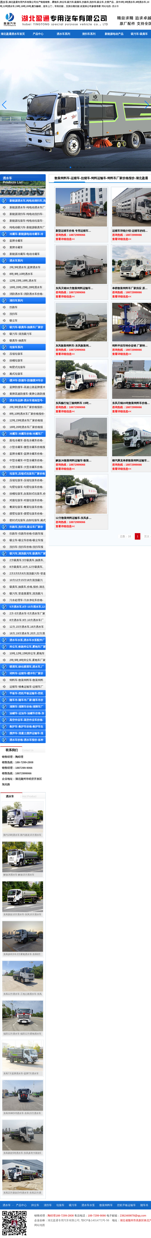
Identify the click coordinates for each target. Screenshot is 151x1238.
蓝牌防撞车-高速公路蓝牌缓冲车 (22, 388)
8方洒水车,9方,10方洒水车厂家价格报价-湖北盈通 (22, 621)
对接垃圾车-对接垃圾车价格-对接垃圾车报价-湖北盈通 (21, 501)
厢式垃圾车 (16, 373)
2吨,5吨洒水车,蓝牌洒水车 (25, 267)
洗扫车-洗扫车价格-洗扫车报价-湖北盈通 (21, 547)
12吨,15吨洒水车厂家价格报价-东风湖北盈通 (21, 421)
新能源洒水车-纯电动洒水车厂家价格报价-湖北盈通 (22, 208)
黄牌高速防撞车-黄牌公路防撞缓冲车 (22, 394)
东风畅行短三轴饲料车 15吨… (73, 403)
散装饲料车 (106, 1205)
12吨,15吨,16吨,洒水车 (23, 280)
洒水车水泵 (88, 1205)
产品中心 (38, 33)
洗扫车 (14, 313)
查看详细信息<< (65, 239)
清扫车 (48, 1205)
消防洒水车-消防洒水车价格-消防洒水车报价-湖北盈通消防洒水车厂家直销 (22, 294)
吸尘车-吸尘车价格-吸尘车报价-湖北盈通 (21, 541)
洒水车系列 (63, 33)
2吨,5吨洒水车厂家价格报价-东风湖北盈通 (21, 408)
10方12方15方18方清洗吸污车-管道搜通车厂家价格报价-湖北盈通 (22, 581)
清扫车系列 (88, 33)
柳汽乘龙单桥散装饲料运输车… (130, 460)
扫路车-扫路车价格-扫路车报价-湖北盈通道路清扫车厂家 (21, 534)
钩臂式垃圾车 (18, 367)
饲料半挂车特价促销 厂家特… (130, 345)
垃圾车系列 (16, 347)
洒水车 (115, 6)
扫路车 (14, 307)
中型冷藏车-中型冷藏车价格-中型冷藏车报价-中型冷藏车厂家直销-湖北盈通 (22, 461)
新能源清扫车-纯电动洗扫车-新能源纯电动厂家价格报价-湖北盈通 (22, 214)
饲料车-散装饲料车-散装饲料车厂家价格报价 (21, 680)
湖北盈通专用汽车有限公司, (64, 1220)
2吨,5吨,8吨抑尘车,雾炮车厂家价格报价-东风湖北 (23, 660)
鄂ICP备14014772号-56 (95, 1220)
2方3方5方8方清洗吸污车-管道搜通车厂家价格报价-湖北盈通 (23, 574)
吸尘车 (14, 320)
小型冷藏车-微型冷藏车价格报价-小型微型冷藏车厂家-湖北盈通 (22, 447)
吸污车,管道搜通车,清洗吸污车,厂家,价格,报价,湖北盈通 (21, 594)
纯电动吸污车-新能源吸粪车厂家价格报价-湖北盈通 (22, 228)
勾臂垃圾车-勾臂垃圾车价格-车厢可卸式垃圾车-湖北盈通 (21, 487)
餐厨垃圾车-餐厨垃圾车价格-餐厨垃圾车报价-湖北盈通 (21, 507)
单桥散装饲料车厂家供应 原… (130, 288)
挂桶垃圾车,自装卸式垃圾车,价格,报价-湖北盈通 (23, 494)
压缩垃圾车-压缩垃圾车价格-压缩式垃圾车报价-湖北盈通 (21, 481)
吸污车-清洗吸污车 (21, 333)
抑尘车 (35, 1205)
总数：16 (125, 536)
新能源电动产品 (114, 33)
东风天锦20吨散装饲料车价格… (131, 403)
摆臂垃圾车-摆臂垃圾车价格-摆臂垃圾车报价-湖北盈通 (21, 514)
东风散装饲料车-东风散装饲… (73, 345)
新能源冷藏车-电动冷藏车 (25, 253)
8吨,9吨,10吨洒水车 (21, 273)
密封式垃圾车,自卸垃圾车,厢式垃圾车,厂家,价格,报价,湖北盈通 (23, 521)
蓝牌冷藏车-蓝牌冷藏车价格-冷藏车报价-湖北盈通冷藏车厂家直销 (22, 454)
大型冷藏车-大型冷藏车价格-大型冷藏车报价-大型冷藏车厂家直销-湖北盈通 (22, 467)
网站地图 (106, 6)
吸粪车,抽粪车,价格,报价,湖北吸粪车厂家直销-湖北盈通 (22, 587)
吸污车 (73, 1205)
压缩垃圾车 (16, 353)
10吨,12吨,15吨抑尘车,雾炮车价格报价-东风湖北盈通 (22, 654)
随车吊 (144, 1205)
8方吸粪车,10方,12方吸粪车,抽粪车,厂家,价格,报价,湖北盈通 (21, 567)
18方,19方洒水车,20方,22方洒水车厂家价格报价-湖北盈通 (22, 634)
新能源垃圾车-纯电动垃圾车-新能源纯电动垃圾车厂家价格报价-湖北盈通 (22, 221)
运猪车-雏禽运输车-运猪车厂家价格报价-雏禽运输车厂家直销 (21, 687)
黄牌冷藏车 (16, 247)
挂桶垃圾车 (16, 360)
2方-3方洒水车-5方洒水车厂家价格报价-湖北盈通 (22, 614)
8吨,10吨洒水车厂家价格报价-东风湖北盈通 (22, 414)
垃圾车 (60, 1205)
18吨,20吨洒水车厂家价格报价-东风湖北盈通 (21, 427)
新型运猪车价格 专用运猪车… (73, 230)
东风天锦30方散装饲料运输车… (74, 288)
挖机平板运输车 (126, 1205)
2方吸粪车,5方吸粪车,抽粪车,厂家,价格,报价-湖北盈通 (22, 561)
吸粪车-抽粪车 (18, 340)
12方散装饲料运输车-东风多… (73, 517)
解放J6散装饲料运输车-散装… (73, 460)
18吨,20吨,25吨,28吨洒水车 (26, 287)
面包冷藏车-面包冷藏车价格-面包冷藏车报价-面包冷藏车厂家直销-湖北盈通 (22, 441)
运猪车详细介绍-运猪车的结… (130, 230)
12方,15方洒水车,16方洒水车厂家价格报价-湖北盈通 (22, 627)
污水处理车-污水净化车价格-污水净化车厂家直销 (21, 601)
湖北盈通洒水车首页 (13, 33)
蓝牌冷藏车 (16, 240)
